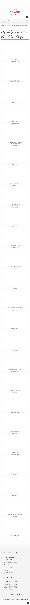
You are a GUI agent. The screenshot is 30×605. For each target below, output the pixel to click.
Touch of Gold (15, 59)
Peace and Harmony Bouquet (15, 266)
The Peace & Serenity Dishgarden (15, 205)
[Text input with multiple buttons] (14, 17)
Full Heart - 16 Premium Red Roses (15, 308)
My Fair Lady (15, 121)
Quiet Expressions (15, 349)
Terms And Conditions (8, 572)
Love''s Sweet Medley (15, 80)
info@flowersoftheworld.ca (11, 562)
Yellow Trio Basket (15, 473)
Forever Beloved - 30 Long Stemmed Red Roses (15, 143)
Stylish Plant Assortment (15, 390)
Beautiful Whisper (15, 162)
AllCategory (7, 25)
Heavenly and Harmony (15, 245)
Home (2, 25)
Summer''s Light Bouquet (15, 369)
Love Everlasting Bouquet (15, 411)
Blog (5, 573)
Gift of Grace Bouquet (15, 100)
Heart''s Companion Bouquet (15, 514)
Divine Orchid (15, 493)
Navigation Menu (6, 20)
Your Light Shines (15, 431)
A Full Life (15, 452)
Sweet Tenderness (15, 183)
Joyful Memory (15, 535)
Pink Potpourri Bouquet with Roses (15, 288)
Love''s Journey (15, 224)
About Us (6, 570)
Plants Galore (15, 328)
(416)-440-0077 (18, 9)
